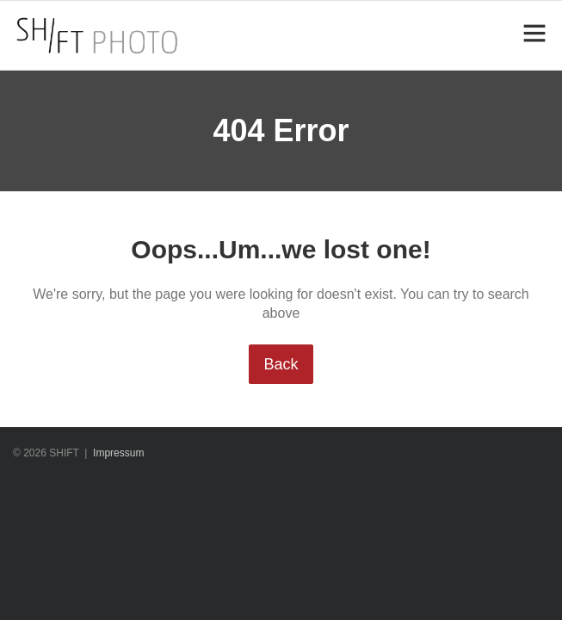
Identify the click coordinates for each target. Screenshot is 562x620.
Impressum (118, 453)
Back (280, 364)
